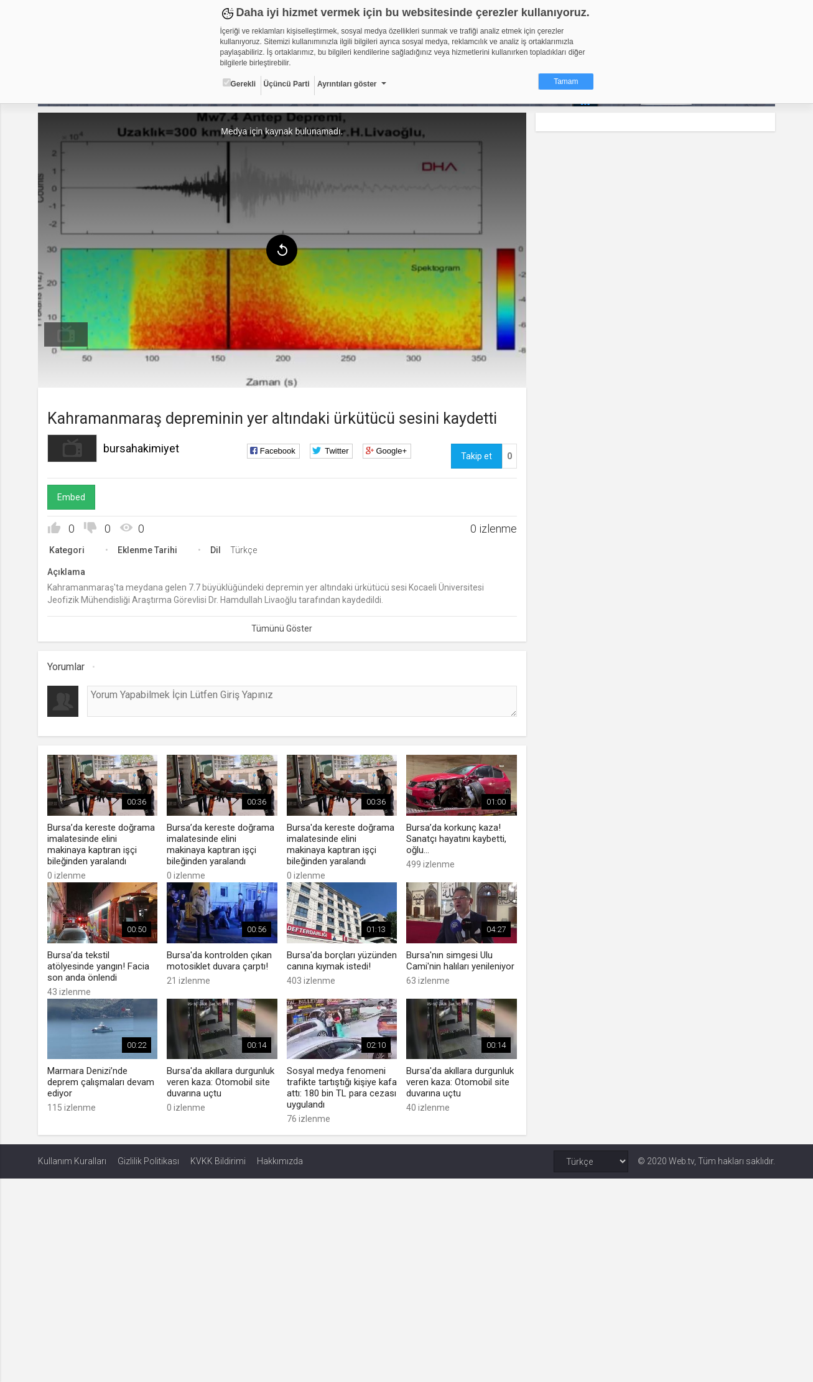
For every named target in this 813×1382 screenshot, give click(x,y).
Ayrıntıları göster (347, 84)
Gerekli (239, 83)
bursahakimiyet (141, 448)
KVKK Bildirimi (218, 1161)
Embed (71, 497)
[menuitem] (66, 334)
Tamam (566, 81)
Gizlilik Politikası (148, 1161)
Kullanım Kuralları (72, 1161)
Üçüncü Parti (287, 84)
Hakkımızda (280, 1161)
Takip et (476, 456)
